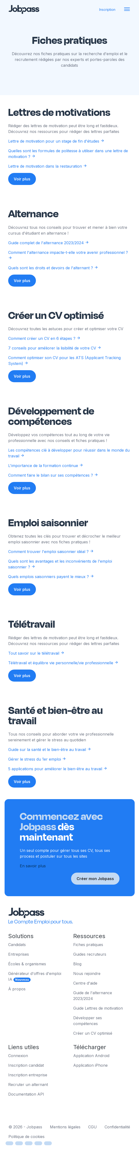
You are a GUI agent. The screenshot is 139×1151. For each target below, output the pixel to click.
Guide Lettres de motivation (98, 1008)
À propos (17, 989)
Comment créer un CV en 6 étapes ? (44, 349)
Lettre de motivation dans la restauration (47, 166)
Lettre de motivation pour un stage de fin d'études (56, 141)
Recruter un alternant (28, 1084)
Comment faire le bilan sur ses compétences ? (53, 486)
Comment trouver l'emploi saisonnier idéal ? (51, 562)
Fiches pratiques (88, 944)
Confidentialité (117, 1127)
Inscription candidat (26, 1065)
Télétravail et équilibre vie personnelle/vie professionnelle (63, 673)
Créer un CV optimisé (92, 1033)
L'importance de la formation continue (45, 476)
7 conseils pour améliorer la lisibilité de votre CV (54, 359)
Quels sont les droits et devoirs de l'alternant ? (53, 278)
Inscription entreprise (27, 1074)
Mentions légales (65, 1127)
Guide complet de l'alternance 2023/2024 (48, 253)
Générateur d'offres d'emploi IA (34, 976)
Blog (77, 963)
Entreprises (18, 954)
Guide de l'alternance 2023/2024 (92, 995)
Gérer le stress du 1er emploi (37, 770)
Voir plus (22, 179)
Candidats (17, 944)
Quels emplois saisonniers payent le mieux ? (51, 587)
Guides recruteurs (89, 954)
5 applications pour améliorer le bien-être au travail (57, 779)
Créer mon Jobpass (95, 890)
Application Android (91, 1055)
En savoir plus (33, 877)
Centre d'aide (85, 983)
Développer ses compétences (87, 1020)
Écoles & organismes (27, 963)
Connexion (18, 1055)
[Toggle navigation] (127, 9)
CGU (92, 1127)
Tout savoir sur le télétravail (36, 664)
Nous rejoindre (86, 973)
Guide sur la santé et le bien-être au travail (49, 760)
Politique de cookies (26, 1136)
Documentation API (26, 1094)
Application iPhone (90, 1065)
